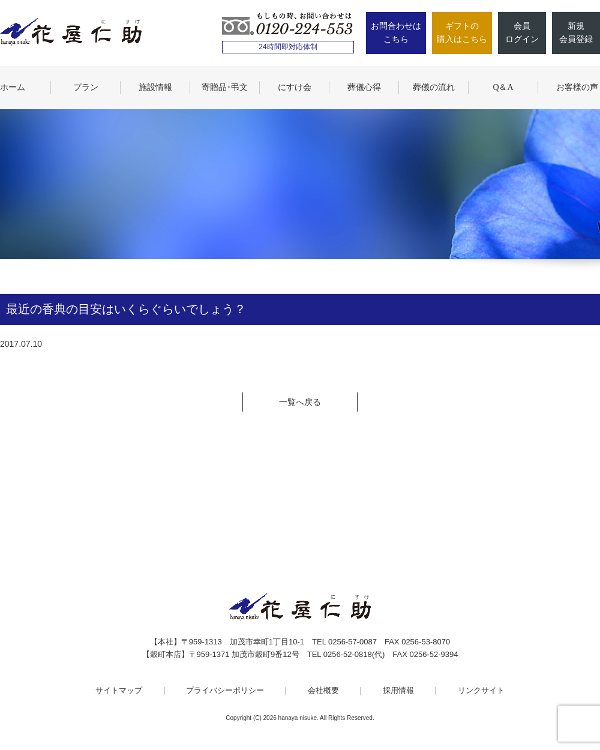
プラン (85, 87)
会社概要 (323, 690)
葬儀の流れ (434, 87)
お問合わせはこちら (396, 33)
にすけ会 (294, 87)
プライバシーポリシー (225, 690)
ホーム (12, 87)
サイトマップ (118, 690)
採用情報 (398, 690)
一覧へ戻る (300, 402)
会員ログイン (522, 33)
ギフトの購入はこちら (462, 33)
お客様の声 (577, 87)
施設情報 (155, 87)
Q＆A (503, 87)
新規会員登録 (576, 33)
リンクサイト (481, 690)
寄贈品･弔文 (225, 87)
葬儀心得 (364, 87)
